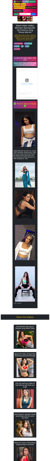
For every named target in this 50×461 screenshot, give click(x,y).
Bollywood (16, 46)
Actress (27, 46)
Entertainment (28, 43)
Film (22, 46)
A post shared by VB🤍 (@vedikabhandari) (27, 97)
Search (33, 14)
